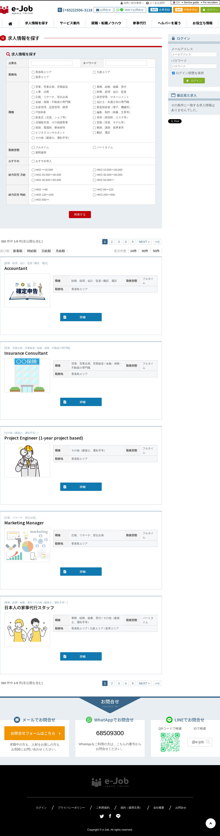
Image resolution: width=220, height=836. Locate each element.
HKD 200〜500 (104, 194)
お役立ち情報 (203, 22)
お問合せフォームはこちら (33, 733)
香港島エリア (42, 72)
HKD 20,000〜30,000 (46, 174)
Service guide (191, 2)
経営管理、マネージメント (111, 97)
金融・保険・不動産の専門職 (51, 102)
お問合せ (103, 9)
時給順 (32, 251)
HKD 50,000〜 (103, 180)
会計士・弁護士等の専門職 (111, 102)
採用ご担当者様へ (132, 3)
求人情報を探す (36, 22)
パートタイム (103, 147)
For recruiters (210, 2)
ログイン (210, 9)
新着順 (17, 251)
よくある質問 (155, 3)
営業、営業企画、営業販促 (50, 86)
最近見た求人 (187, 95)
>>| (157, 241)
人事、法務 (40, 91)
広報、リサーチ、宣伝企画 (50, 97)
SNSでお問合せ (134, 9)
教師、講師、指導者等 (108, 127)
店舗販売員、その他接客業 (50, 122)
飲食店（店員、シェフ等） (50, 117)
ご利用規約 (103, 807)
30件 (145, 251)
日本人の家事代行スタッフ (29, 607)
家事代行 (139, 22)
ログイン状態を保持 (188, 73)
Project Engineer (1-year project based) (43, 438)
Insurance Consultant (26, 353)
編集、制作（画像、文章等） (112, 112)
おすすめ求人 (42, 161)
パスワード (179, 60)
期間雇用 (39, 152)
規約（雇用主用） (131, 807)
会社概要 (158, 807)
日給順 (46, 251)
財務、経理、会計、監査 (109, 91)
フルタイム (40, 147)
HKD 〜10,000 (42, 169)
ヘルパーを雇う (169, 22)
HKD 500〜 (40, 199)
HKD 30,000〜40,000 (107, 174)
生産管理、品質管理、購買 (50, 107)
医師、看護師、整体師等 (48, 127)
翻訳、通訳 (101, 132)
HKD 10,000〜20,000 (107, 169)
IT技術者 (39, 112)
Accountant (15, 268)
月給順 (60, 251)
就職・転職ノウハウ (106, 22)
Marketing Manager (24, 523)
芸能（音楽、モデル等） (109, 122)
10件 (133, 251)
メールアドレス (182, 49)
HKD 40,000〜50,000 (46, 180)
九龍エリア (101, 72)
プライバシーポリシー (71, 807)
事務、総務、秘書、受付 (109, 86)
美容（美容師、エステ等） (111, 117)
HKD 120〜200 (43, 194)
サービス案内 (70, 22)
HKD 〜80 (40, 189)
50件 (156, 251)
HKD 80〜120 (103, 189)
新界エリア (40, 77)
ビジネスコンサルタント (48, 132)
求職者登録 (186, 9)
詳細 (83, 317)
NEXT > (144, 241)
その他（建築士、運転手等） (51, 137)
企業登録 (160, 9)
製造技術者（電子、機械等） (112, 107)
